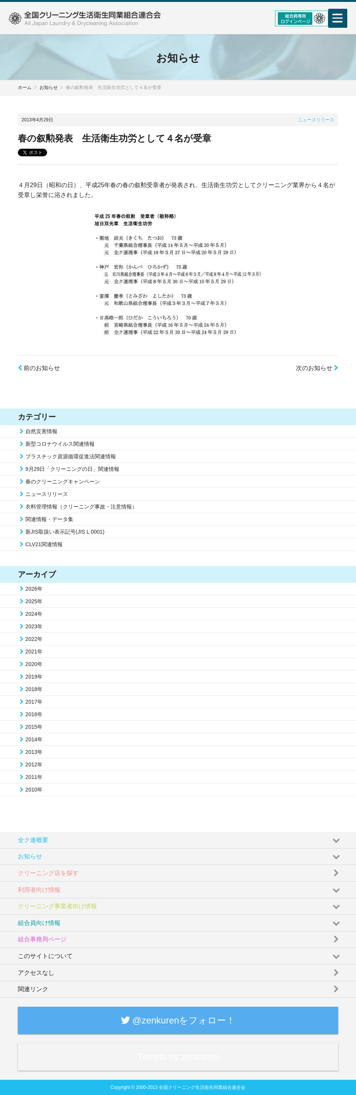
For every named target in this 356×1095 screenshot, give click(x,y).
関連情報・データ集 (49, 519)
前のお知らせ (39, 368)
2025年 (34, 601)
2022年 (34, 639)
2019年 (34, 677)
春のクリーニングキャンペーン (62, 481)
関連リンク (180, 987)
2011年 (34, 777)
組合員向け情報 (180, 921)
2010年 (34, 790)
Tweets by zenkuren (178, 1057)
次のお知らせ (317, 368)
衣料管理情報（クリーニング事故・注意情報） (81, 507)
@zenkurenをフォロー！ (178, 1020)
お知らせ (49, 87)
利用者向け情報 (180, 888)
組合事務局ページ (180, 937)
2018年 (34, 689)
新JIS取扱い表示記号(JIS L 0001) (64, 532)
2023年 (34, 626)
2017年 (34, 702)
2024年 (34, 614)
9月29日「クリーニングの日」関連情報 (72, 469)
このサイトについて (180, 954)
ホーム (25, 87)
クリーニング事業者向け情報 (180, 904)
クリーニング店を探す (180, 871)
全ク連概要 (180, 838)
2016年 (34, 714)
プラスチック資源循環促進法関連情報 (70, 456)
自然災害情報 (41, 431)
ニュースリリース (316, 119)
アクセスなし (180, 971)
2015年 (34, 727)
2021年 (34, 651)
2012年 (34, 764)
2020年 (34, 664)
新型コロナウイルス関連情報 (60, 444)
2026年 (34, 589)
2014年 (34, 739)
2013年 (34, 752)
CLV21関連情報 (44, 544)
